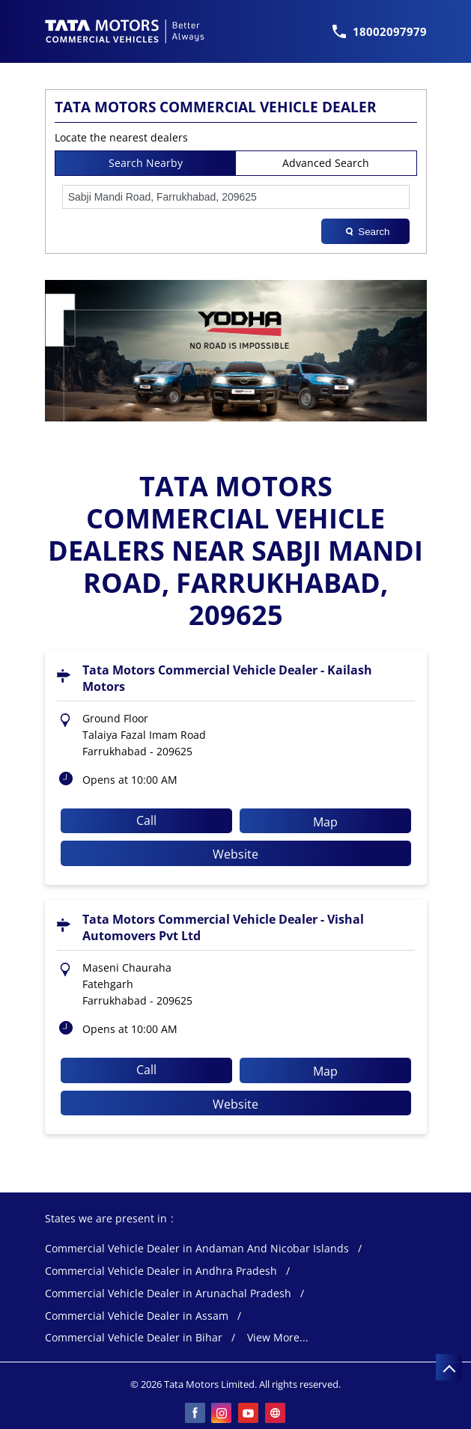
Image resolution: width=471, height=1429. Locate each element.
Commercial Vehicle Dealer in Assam (136, 1316)
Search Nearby (146, 163)
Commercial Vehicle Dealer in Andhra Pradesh (161, 1271)
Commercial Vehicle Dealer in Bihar (133, 1338)
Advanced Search (325, 163)
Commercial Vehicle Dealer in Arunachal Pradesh (168, 1294)
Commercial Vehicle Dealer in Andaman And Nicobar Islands (197, 1249)
